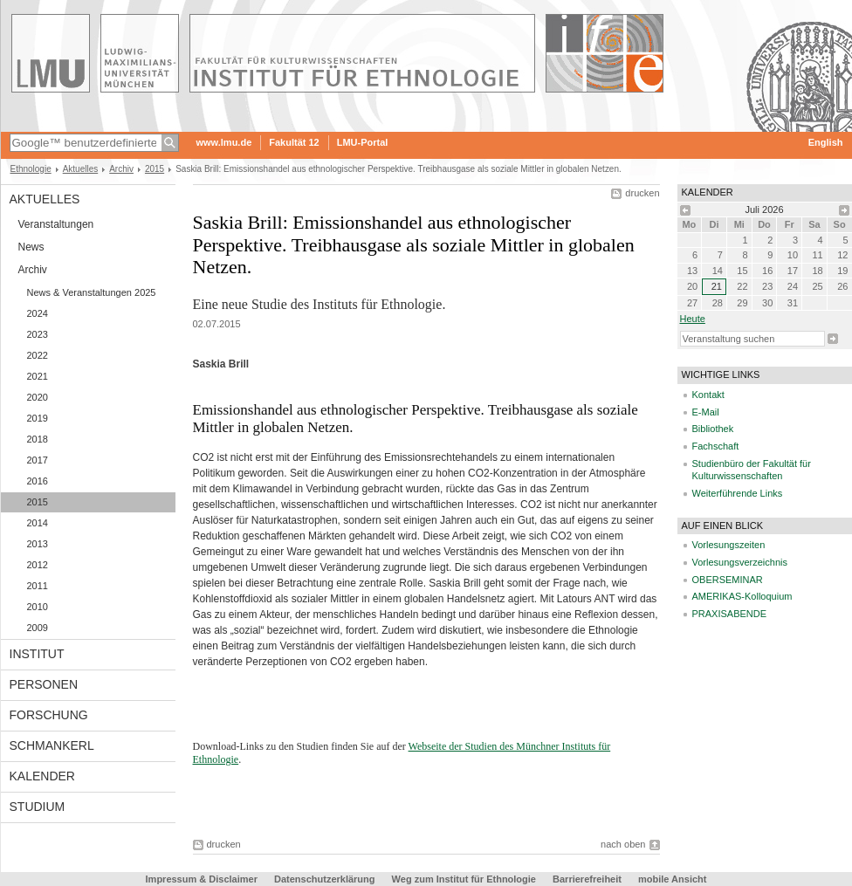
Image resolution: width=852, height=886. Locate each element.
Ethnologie (31, 169)
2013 (37, 544)
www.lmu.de (224, 142)
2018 (37, 439)
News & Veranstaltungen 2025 (91, 292)
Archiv (121, 169)
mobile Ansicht (672, 879)
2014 (37, 523)
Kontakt (708, 394)
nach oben (623, 844)
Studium (37, 807)
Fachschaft (715, 446)
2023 (37, 334)
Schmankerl (52, 745)
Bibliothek (713, 428)
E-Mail (705, 412)
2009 (37, 627)
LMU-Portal (362, 142)
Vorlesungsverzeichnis (739, 562)
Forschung (49, 715)
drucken (642, 193)
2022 (37, 355)
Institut (37, 654)
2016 (37, 481)
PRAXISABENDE (729, 613)
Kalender (42, 776)
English (825, 142)
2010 (37, 606)
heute (692, 318)
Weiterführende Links (737, 493)
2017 (37, 460)
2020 (37, 397)
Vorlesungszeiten (729, 544)
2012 (37, 565)
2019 (37, 418)
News (31, 247)
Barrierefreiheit (588, 879)
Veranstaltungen (56, 224)
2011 (37, 585)
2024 (37, 313)
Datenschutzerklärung (324, 879)
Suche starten (833, 338)
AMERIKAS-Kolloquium (742, 596)
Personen (44, 684)
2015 (154, 169)
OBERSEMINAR (727, 579)
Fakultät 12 (294, 142)
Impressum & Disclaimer (202, 879)
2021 (37, 376)
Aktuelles (81, 169)
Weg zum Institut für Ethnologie (464, 879)
